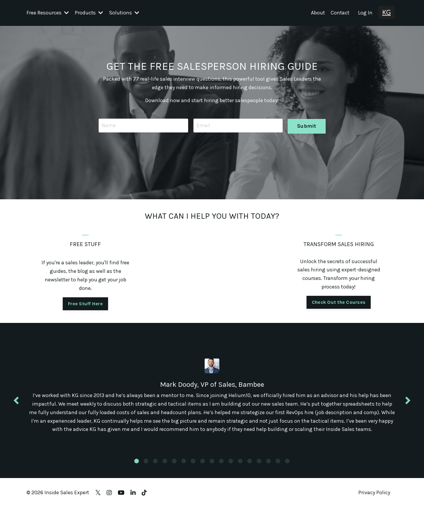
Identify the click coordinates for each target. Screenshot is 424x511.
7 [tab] (193, 465)
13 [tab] (250, 465)
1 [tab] (137, 465)
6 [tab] (184, 465)
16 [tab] (278, 465)
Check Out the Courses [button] (338, 302)
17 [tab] (287, 465)
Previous (16, 402)
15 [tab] (268, 465)
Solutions (124, 12)
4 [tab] (165, 465)
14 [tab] (259, 465)
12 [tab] (240, 465)
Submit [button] (306, 125)
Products (89, 12)
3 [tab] (155, 465)
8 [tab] (203, 465)
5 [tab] (174, 465)
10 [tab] (221, 465)
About (317, 12)
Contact (339, 12)
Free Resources (47, 12)
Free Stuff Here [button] (85, 303)
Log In (365, 12)
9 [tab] (212, 465)
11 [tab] (231, 465)
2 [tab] (146, 465)
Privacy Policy (374, 496)
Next (408, 402)
